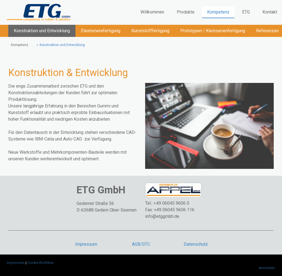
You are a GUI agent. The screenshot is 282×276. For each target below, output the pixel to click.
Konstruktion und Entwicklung (42, 30)
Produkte (185, 12)
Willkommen (152, 12)
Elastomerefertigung (100, 30)
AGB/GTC (141, 244)
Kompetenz (218, 12)
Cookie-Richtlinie (40, 263)
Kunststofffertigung (150, 30)
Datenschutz (196, 244)
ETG (246, 12)
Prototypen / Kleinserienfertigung (212, 30)
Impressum (86, 244)
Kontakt (269, 12)
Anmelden (267, 268)
